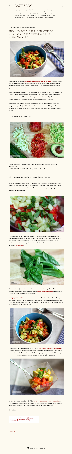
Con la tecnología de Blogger (36, 448)
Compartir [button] (12, 431)
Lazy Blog (24, 5)
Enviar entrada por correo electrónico (26, 27)
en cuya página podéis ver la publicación (46, 401)
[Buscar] (62, 5)
